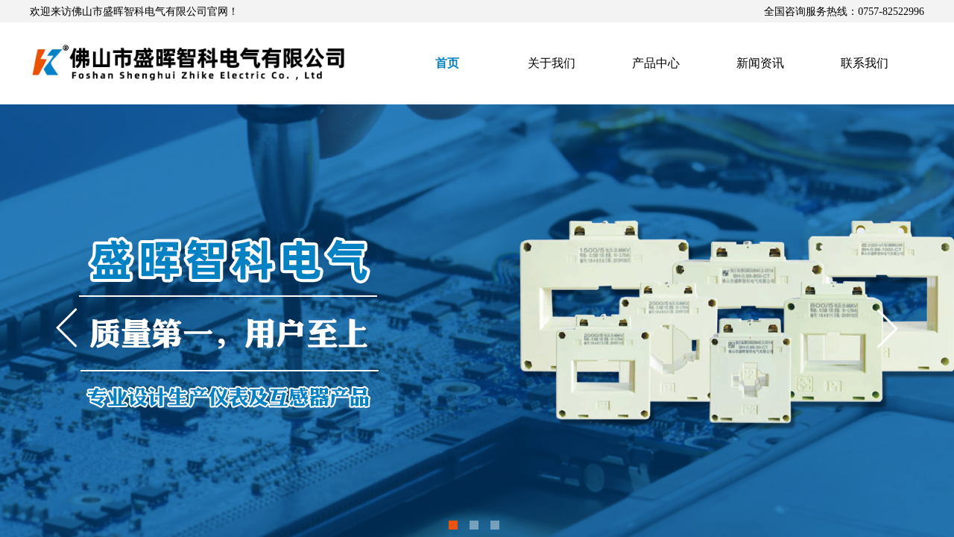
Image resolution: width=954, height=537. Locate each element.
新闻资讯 (760, 63)
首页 (447, 63)
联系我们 (864, 63)
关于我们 (551, 63)
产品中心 (656, 63)
